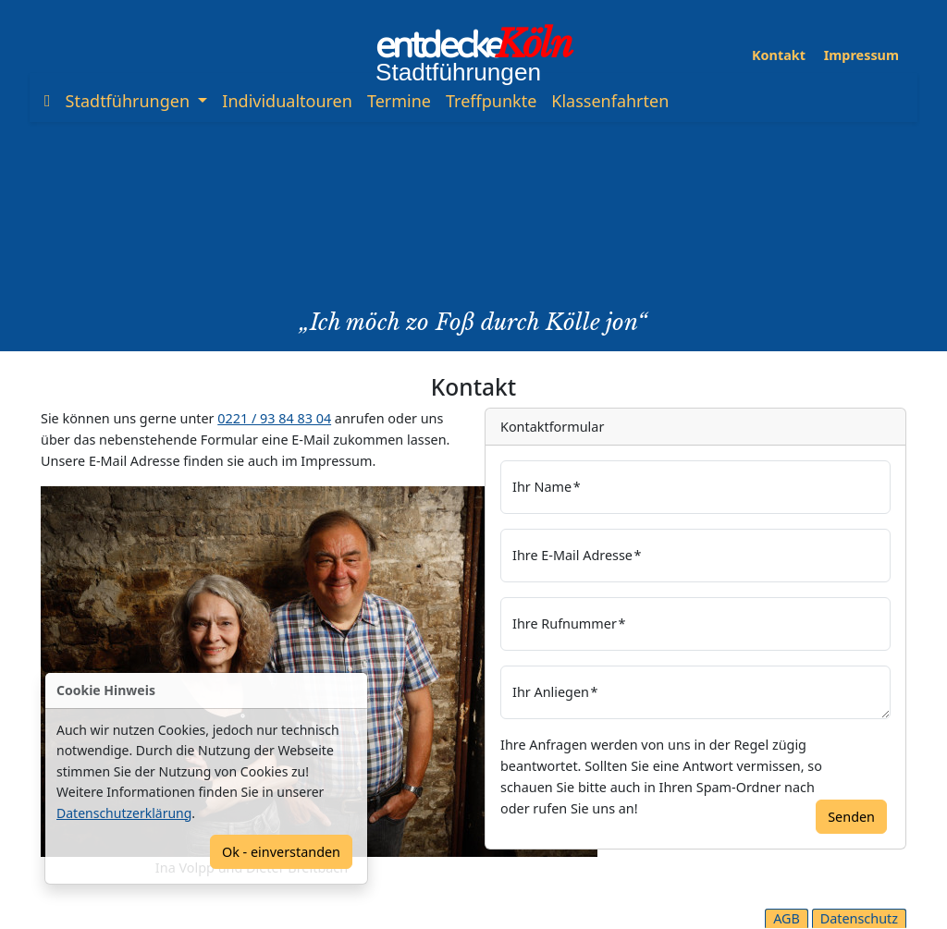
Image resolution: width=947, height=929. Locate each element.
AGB (786, 918)
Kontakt (779, 55)
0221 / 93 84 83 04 (274, 418)
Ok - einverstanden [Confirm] (281, 852)
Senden (851, 816)
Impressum (861, 55)
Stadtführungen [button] (130, 101)
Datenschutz (859, 918)
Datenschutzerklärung (123, 813)
